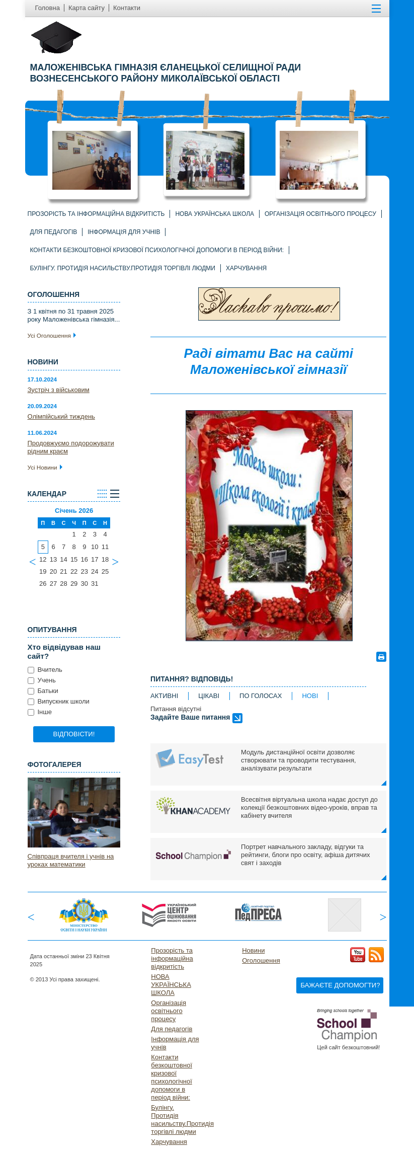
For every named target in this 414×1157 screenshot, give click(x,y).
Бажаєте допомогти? (340, 985)
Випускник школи (59, 701)
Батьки (43, 691)
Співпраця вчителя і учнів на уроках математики (71, 860)
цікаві (208, 696)
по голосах (260, 696)
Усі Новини (45, 467)
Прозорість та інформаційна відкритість (96, 213)
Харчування (246, 268)
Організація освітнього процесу (320, 213)
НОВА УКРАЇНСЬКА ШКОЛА (214, 213)
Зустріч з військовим (59, 390)
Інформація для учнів (124, 232)
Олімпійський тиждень (61, 416)
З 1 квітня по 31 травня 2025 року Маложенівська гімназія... (74, 315)
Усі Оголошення (52, 335)
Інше (40, 712)
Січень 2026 (74, 510)
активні (164, 696)
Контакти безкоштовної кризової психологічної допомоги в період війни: (157, 250)
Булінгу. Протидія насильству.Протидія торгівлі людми (122, 268)
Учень (42, 680)
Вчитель (45, 669)
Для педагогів (53, 232)
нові (310, 696)
